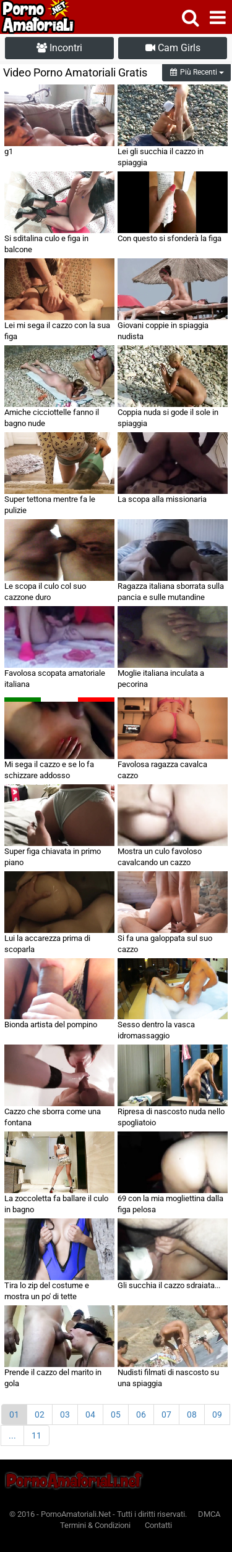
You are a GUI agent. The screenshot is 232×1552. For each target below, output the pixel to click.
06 (141, 1414)
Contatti (158, 1525)
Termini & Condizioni (95, 1525)
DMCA (209, 1514)
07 (166, 1414)
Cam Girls (172, 48)
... (12, 1435)
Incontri (59, 48)
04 (90, 1414)
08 (192, 1414)
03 (65, 1414)
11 (36, 1435)
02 (40, 1414)
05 (116, 1414)
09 (217, 1414)
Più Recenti (196, 72)
